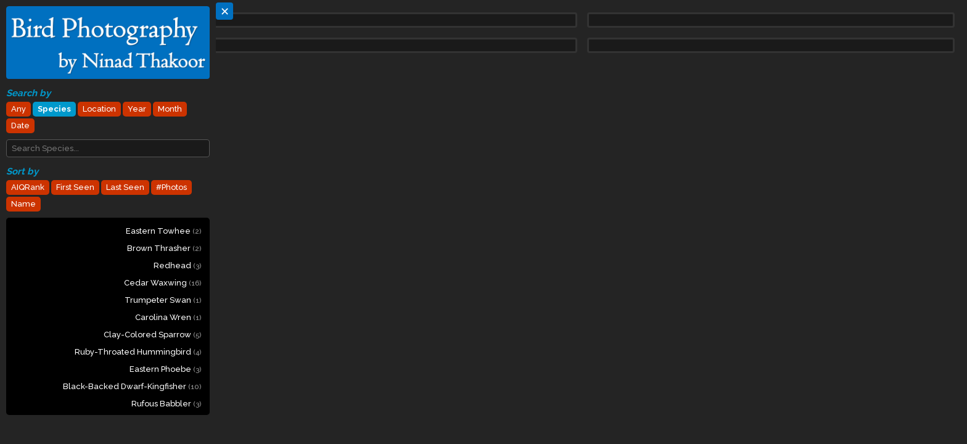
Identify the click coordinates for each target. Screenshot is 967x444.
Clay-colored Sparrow (152, 334)
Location (99, 108)
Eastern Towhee (163, 231)
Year (137, 108)
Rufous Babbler (166, 403)
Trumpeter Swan (163, 300)
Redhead (177, 265)
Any (18, 108)
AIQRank (27, 187)
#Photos (171, 187)
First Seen (75, 187)
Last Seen (125, 187)
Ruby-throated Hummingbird (138, 351)
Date (20, 125)
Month (170, 108)
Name (23, 203)
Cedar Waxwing (162, 282)
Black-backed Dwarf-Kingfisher (132, 386)
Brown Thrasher (164, 248)
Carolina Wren (168, 317)
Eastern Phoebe (165, 369)
